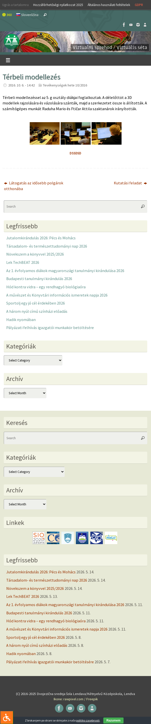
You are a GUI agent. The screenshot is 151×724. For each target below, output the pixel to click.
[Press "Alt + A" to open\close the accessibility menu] (6, 717)
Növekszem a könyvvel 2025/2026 (35, 254)
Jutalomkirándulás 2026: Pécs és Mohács (41, 237)
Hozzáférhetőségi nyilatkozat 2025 (58, 4)
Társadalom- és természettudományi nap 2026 (46, 246)
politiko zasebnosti (88, 720)
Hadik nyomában (21, 319)
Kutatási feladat (130, 182)
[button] (75, 41)
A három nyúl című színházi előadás (36, 311)
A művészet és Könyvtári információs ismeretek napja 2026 (57, 295)
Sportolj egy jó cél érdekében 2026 (35, 303)
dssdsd (75, 153)
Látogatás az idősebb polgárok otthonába (33, 185)
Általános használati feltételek (109, 4)
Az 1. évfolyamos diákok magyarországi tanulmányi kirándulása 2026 (65, 270)
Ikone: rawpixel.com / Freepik (75, 699)
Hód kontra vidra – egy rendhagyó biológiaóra (46, 286)
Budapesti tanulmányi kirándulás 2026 (39, 278)
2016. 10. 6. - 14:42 (21, 85)
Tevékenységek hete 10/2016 (65, 85)
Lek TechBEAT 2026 (22, 262)
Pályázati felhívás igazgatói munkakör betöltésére (50, 327)
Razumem (113, 720)
